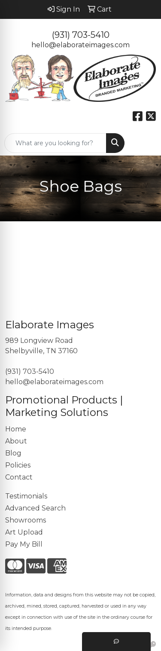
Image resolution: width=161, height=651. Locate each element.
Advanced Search (35, 508)
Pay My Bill (24, 544)
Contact (19, 477)
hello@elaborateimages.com (80, 45)
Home (15, 429)
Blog (13, 453)
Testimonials (26, 496)
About (16, 441)
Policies (17, 465)
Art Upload (24, 532)
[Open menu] (143, 143)
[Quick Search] (55, 143)
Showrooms (25, 520)
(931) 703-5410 (80, 35)
